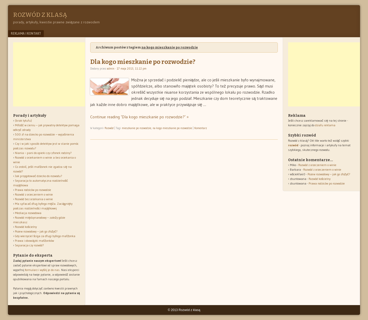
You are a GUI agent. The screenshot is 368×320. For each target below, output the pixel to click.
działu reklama (325, 125)
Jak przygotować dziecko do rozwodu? (38, 176)
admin (110, 68)
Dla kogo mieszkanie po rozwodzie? (142, 61)
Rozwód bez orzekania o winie (34, 199)
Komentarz (200, 128)
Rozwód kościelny (26, 227)
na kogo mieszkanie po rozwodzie (172, 128)
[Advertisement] (51, 74)
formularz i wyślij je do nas (42, 270)
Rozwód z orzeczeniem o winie (34, 194)
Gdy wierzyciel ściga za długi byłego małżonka (45, 236)
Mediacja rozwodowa (28, 213)
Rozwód (109, 128)
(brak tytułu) (23, 120)
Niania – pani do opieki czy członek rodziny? (43, 153)
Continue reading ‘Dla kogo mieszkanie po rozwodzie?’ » (139, 116)
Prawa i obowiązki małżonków (34, 241)
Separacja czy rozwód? (29, 245)
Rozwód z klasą (40, 14)
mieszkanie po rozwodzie (136, 128)
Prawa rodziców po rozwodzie (33, 190)
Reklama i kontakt (26, 33)
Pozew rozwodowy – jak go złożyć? (36, 231)
